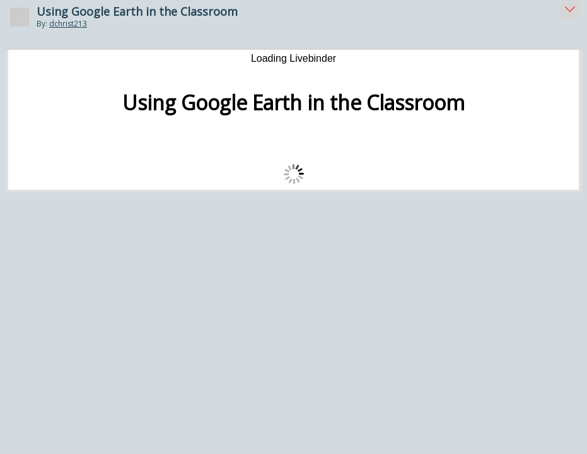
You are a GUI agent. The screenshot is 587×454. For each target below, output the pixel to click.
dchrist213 (68, 23)
